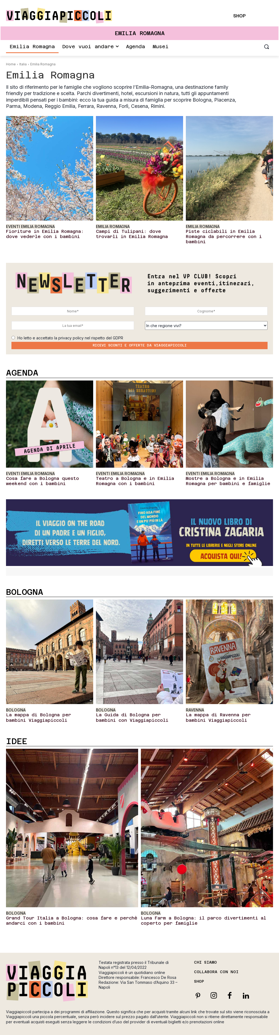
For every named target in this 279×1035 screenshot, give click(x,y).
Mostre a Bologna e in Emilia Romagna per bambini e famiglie (227, 472)
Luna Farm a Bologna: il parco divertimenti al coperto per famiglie (207, 907)
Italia (23, 64)
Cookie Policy (236, 1025)
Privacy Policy (210, 1025)
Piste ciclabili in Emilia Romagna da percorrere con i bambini (227, 232)
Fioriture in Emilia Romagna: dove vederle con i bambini (44, 232)
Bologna (15, 700)
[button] (266, 46)
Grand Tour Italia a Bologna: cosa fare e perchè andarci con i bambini (70, 907)
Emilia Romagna (111, 226)
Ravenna (194, 700)
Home (11, 64)
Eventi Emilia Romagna (28, 226)
